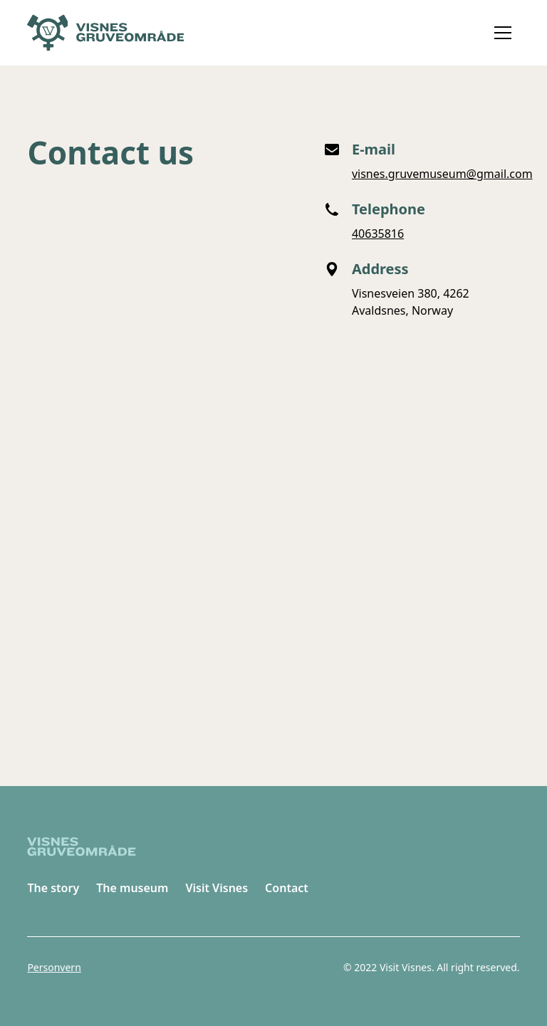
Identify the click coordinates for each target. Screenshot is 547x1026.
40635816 (378, 233)
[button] (503, 33)
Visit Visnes (216, 888)
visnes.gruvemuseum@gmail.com (442, 174)
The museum (132, 888)
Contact (286, 888)
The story (53, 888)
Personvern (53, 967)
